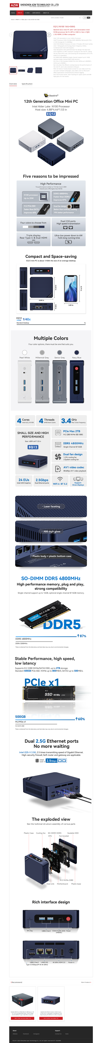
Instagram (36, 1034)
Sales (66, 1034)
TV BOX (27, 13)
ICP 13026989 (57, 1041)
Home (12, 13)
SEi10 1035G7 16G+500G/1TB (51, 1018)
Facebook (26, 1034)
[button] (49, 35)
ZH (86, 13)
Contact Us (58, 1034)
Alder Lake (24, 19)
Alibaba (15, 1034)
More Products (85, 982)
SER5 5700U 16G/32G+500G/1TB (23, 1018)
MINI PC (19, 13)
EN (89, 13)
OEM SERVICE (36, 13)
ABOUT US (45, 13)
